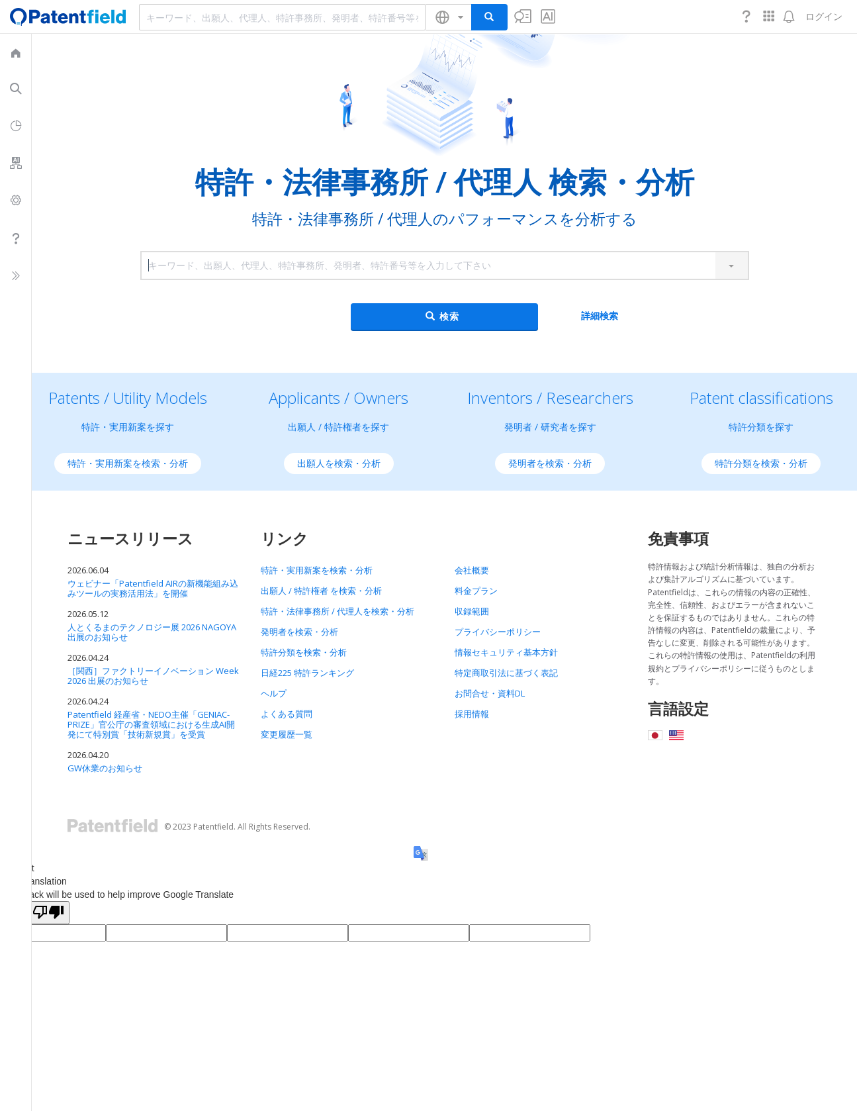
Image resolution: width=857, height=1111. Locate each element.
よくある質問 (286, 714)
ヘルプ (274, 693)
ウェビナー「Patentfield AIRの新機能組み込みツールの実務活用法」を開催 (153, 588)
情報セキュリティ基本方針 (506, 652)
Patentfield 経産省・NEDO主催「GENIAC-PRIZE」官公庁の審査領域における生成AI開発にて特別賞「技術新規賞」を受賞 (151, 724)
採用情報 (472, 714)
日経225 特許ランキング (307, 673)
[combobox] (282, 17)
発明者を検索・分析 (550, 463)
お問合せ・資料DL (490, 693)
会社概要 (472, 570)
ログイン (823, 16)
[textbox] (282, 17)
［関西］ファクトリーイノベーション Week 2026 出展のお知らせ (153, 676)
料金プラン (476, 591)
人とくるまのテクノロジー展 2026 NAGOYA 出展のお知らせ (152, 632)
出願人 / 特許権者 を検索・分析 (321, 591)
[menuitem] (15, 51)
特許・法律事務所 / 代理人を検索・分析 (337, 611)
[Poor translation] (48, 912)
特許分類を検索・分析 (761, 463)
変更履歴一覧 (286, 734)
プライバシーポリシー (498, 632)
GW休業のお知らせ (105, 768)
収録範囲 (472, 611)
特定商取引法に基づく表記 (506, 673)
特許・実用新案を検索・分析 (128, 463)
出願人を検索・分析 (339, 463)
